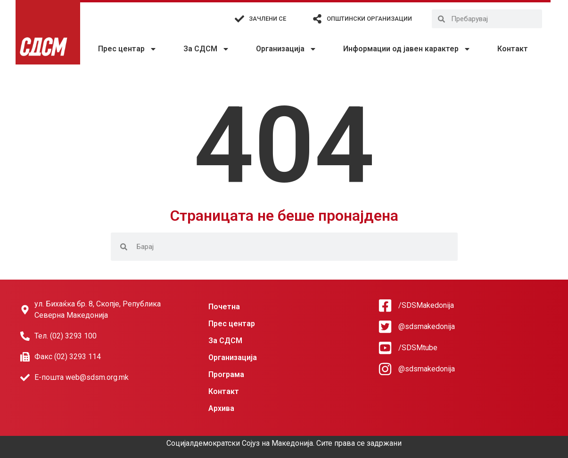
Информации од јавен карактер (407, 48)
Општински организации (369, 18)
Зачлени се (267, 18)
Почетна (224, 306)
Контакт (512, 48)
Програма (226, 374)
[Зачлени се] (239, 19)
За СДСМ (206, 48)
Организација (286, 48)
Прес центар (127, 48)
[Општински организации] (317, 19)
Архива (221, 408)
